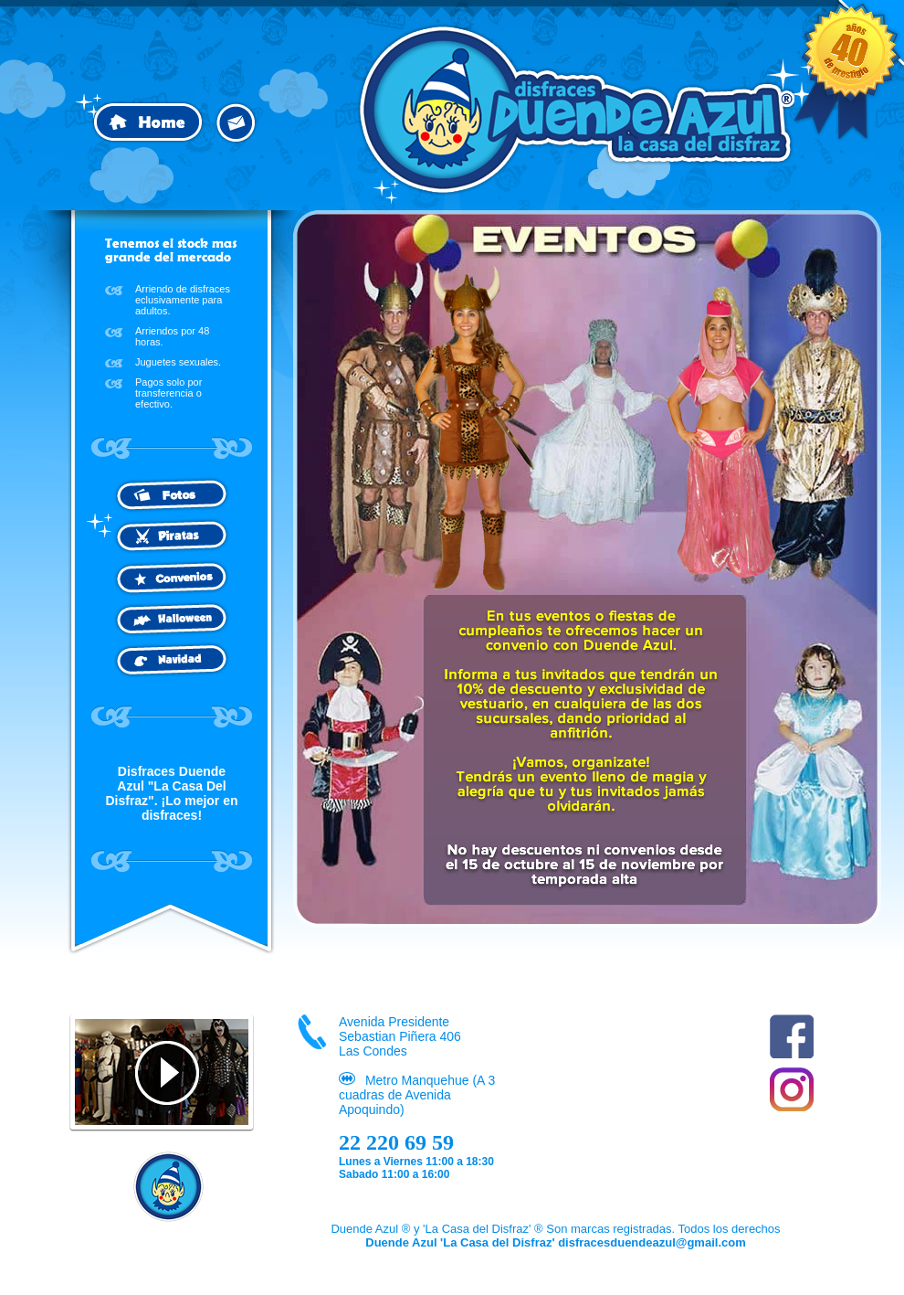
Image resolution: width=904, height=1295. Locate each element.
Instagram (792, 1089)
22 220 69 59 (396, 1142)
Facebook (792, 1036)
